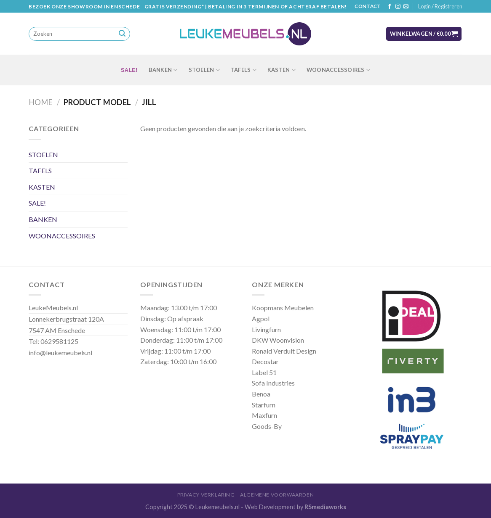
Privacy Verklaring (206, 495)
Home (41, 102)
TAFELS (243, 70)
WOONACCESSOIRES (338, 70)
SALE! (129, 70)
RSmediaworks (325, 506)
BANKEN (163, 70)
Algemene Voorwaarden (277, 495)
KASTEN (281, 70)
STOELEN (204, 70)
